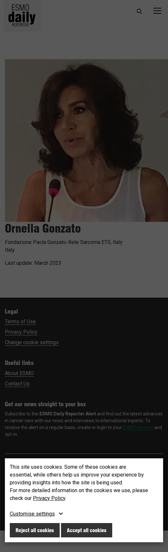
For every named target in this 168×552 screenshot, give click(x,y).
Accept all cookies (86, 530)
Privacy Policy (49, 498)
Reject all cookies (35, 530)
